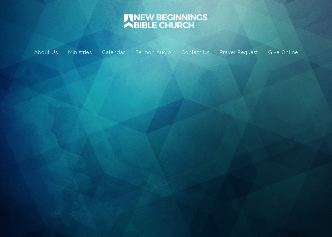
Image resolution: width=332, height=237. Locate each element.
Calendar (113, 52)
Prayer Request (239, 52)
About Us (46, 52)
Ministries (80, 52)
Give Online (283, 52)
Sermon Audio (153, 52)
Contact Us (195, 52)
